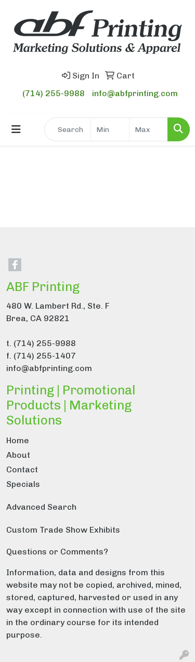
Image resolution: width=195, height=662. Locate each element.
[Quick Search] (67, 129)
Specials (23, 484)
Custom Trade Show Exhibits (63, 530)
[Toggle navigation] (16, 129)
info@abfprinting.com (135, 93)
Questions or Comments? (57, 552)
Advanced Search (41, 507)
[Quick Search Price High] (148, 129)
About (18, 455)
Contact (22, 469)
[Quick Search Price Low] (109, 129)
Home (17, 440)
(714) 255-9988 (53, 93)
